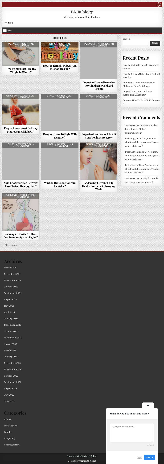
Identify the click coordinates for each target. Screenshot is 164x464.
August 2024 (10, 299)
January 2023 (11, 357)
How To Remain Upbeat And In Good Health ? (60, 67)
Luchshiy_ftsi (132, 138)
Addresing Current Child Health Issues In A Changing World (98, 186)
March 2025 (10, 268)
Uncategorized (12, 445)
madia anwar (13, 44)
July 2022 (9, 395)
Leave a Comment (22, 46)
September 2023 (12, 337)
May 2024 (9, 306)
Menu (10, 23)
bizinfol (52, 44)
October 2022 (11, 376)
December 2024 (12, 274)
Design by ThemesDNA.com (82, 461)
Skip (140, 457)
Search (126, 39)
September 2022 (12, 382)
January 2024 (11, 318)
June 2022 (9, 401)
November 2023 (12, 325)
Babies (7, 419)
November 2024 (12, 280)
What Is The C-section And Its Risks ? (60, 184)
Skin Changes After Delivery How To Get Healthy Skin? (20, 184)
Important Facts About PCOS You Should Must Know (99, 135)
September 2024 (12, 293)
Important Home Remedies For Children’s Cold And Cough (99, 86)
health (7, 432)
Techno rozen (132, 125)
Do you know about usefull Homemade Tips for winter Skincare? (142, 142)
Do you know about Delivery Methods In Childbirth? (21, 129)
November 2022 (12, 369)
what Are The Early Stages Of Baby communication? (141, 129)
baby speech (10, 426)
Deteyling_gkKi (133, 152)
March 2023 (10, 350)
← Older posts (9, 245)
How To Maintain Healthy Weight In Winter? (20, 70)
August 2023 (10, 344)
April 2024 (9, 312)
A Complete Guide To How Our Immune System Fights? (21, 235)
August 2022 (10, 388)
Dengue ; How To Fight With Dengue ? (60, 135)
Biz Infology (82, 11)
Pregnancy (9, 438)
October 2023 (11, 331)
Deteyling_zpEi (133, 165)
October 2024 (11, 287)
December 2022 (12, 363)
